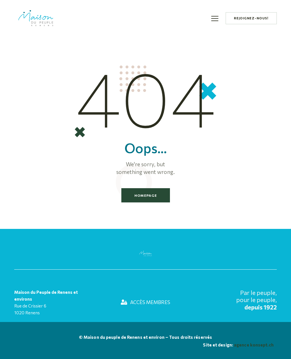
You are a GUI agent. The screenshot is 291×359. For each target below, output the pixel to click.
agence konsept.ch (253, 344)
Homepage (145, 195)
